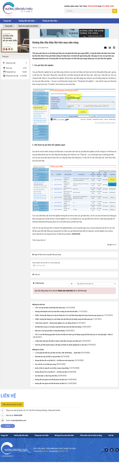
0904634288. (76, 234)
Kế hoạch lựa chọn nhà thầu (64, 435)
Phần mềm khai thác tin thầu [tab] (12, 404)
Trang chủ (7, 21)
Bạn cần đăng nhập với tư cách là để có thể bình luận (61, 291)
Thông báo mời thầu (41, 435)
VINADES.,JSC (63, 451)
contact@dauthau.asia (18, 420)
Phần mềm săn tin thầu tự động (91, 435)
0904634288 (18, 415)
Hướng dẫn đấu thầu (27, 21)
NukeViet (45, 451)
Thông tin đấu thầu (49, 21)
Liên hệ (8, 426)
